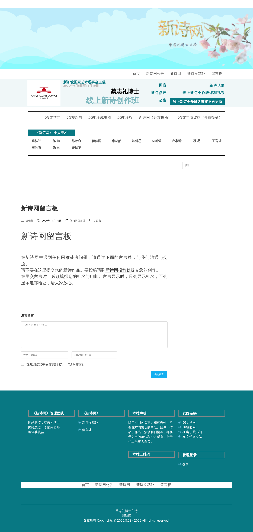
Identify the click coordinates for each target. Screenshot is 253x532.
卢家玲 (176, 141)
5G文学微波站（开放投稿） (200, 117)
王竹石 (36, 147)
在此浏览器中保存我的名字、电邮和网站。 (56, 364)
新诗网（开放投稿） (155, 117)
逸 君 (56, 147)
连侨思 (136, 141)
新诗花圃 (217, 86)
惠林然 (116, 141)
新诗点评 (159, 93)
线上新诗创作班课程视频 (203, 93)
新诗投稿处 (196, 73)
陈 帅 (56, 141)
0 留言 (97, 220)
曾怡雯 (76, 147)
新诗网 (175, 73)
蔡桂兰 (36, 141)
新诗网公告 (155, 73)
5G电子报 (125, 117)
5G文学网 (52, 117)
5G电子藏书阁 (99, 117)
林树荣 (156, 141)
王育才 (217, 141)
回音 (163, 85)
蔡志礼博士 (125, 91)
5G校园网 (74, 117)
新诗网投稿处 (118, 270)
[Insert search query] (203, 165)
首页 (136, 73)
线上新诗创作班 (112, 100)
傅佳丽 (96, 141)
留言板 (217, 73)
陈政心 (76, 141)
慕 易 (196, 141)
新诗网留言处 (77, 220)
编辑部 (29, 220)
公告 (163, 100)
